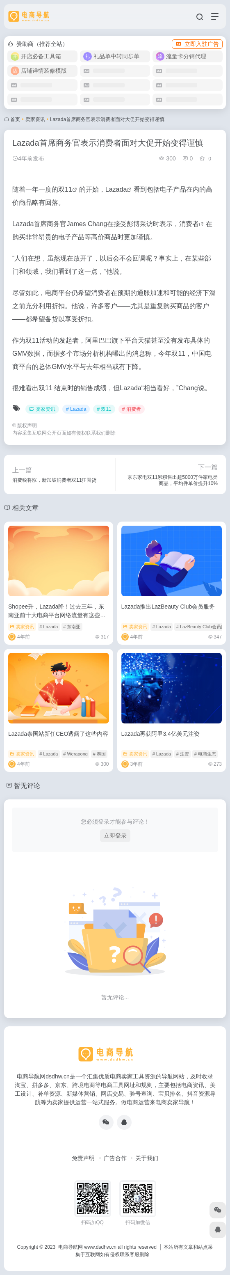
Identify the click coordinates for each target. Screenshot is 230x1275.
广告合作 (115, 1158)
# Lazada (76, 409)
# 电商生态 (205, 753)
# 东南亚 (71, 626)
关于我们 (146, 1158)
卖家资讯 (35, 119)
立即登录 (115, 835)
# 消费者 (131, 409)
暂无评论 (27, 785)
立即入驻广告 (197, 44)
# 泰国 (99, 753)
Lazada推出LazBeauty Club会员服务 (168, 606)
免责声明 (83, 1158)
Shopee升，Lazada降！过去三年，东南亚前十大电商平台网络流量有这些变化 (57, 615)
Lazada (116, 189)
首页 (15, 119)
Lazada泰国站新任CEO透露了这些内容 (58, 733)
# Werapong (75, 753)
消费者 (189, 223)
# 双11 (104, 409)
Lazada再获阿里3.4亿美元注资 (160, 733)
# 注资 (182, 753)
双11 (65, 189)
